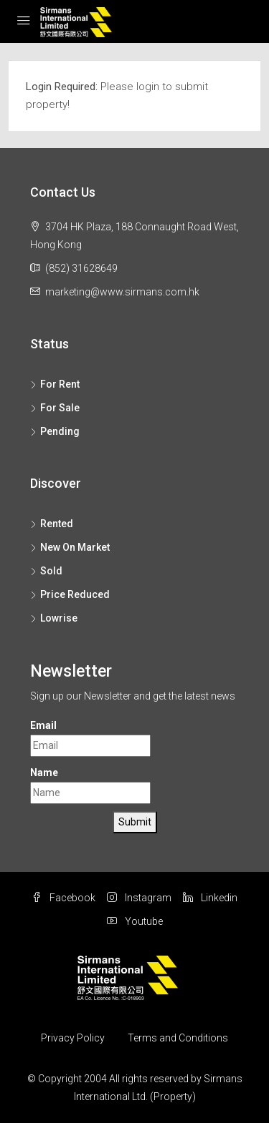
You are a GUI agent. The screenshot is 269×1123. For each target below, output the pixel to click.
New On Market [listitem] (70, 547)
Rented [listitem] (51, 523)
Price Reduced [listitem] (70, 594)
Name (44, 772)
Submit (134, 822)
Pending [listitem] (55, 431)
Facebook (63, 897)
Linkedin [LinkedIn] (210, 897)
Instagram (139, 897)
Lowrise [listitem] (53, 618)
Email (43, 725)
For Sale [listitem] (55, 407)
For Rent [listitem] (55, 384)
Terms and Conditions (178, 1038)
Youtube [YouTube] (135, 921)
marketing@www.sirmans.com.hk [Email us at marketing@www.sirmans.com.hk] (122, 292)
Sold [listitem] (46, 571)
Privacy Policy (73, 1038)
